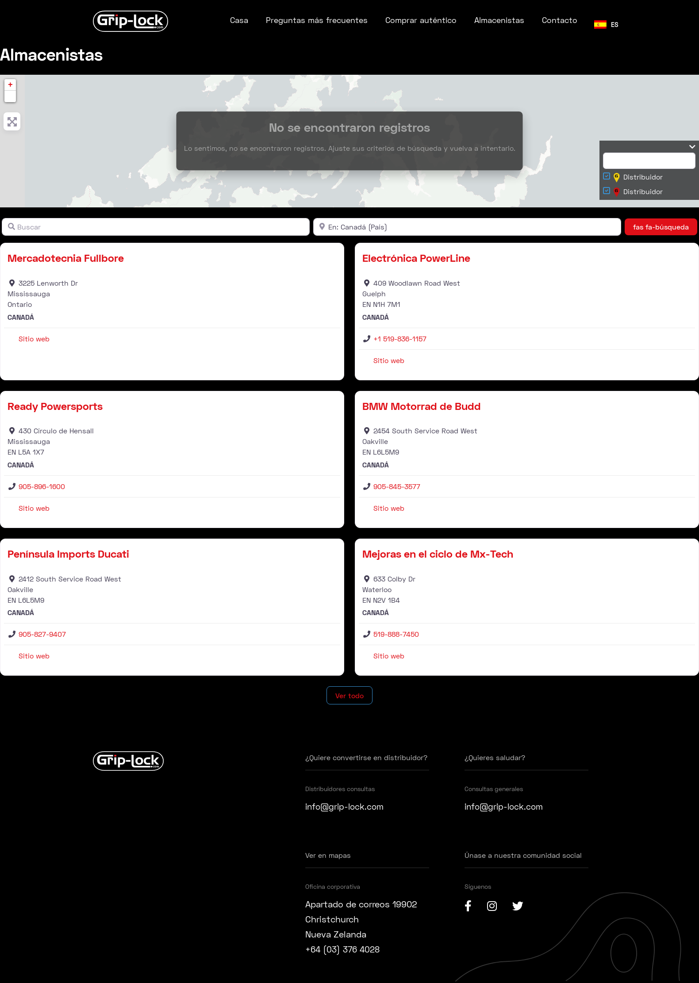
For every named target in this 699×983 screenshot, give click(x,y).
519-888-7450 (396, 634)
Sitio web (34, 338)
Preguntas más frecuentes (317, 20)
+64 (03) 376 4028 (344, 949)
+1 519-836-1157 (399, 338)
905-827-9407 (42, 634)
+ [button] (10, 85)
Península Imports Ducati (68, 553)
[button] (10, 96)
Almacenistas (499, 20)
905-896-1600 (42, 486)
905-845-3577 (396, 486)
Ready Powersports (55, 405)
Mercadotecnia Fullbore (66, 257)
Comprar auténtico (421, 20)
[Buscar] (156, 227)
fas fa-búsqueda (665, 226)
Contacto (559, 20)
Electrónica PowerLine (416, 257)
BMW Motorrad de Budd (421, 405)
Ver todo (349, 695)
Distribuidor (638, 177)
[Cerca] (467, 227)
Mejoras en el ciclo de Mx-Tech (437, 553)
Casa (239, 20)
